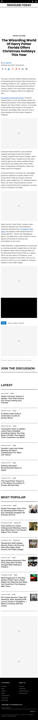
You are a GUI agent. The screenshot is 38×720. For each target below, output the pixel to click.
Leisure (3, 691)
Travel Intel (4, 700)
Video (12, 393)
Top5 (2, 693)
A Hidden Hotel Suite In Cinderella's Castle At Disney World (11, 416)
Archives (4, 686)
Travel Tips (17, 523)
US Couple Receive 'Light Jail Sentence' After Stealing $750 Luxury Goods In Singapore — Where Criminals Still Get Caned (14, 601)
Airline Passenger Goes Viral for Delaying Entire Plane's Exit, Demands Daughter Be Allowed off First (13, 511)
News (14, 505)
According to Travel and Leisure (12, 98)
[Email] (22, 69)
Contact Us (22, 688)
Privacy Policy (23, 693)
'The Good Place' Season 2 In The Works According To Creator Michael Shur (12, 483)
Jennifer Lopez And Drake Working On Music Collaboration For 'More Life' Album (12, 451)
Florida (21, 323)
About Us (21, 686)
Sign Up (32, 711)
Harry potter (12, 323)
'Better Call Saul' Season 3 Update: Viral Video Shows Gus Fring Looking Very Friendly (12, 399)
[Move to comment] (26, 69)
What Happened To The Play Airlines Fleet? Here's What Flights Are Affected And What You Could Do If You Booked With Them (14, 582)
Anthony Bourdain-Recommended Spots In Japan (11, 468)
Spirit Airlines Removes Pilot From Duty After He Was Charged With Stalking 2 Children (13, 564)
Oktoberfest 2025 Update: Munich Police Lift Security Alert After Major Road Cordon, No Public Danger (12, 546)
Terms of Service (24, 691)
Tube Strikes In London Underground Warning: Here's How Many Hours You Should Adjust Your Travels (14, 529)
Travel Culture (19, 36)
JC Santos (7, 63)
